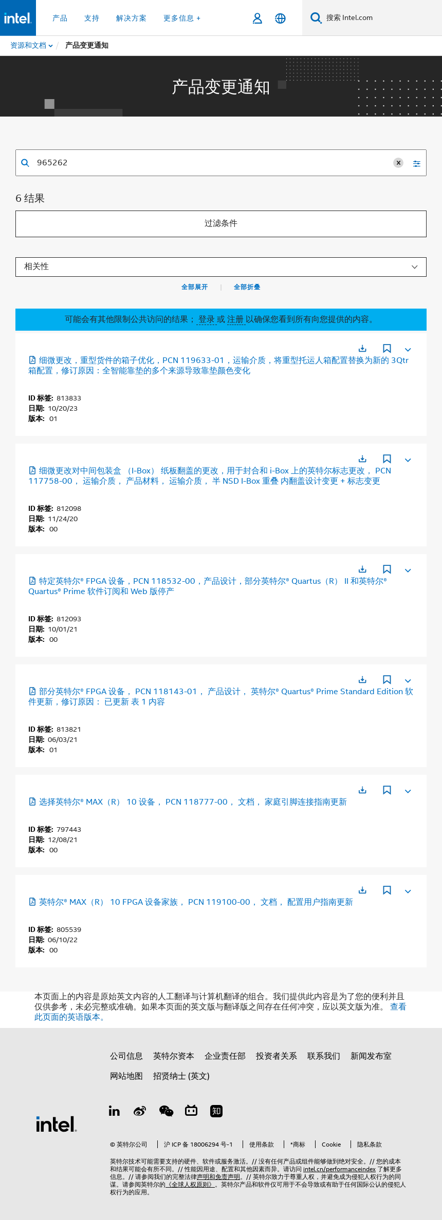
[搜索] (316, 17)
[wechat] (165, 1112)
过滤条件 (221, 223)
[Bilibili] (191, 1112)
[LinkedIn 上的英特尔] (114, 1112)
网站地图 (126, 1076)
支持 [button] (92, 18)
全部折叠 (247, 287)
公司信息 (126, 1056)
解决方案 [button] (131, 18)
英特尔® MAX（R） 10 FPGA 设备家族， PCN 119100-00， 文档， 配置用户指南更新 (190, 902)
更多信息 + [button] (182, 18)
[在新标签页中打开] (362, 348)
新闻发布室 (371, 1056)
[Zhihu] (216, 1112)
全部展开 (194, 287)
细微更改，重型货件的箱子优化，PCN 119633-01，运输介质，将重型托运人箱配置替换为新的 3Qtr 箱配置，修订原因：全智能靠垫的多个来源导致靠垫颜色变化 (218, 365)
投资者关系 (276, 1056)
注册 (236, 319)
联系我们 (323, 1056)
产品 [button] (60, 18)
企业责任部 (225, 1056)
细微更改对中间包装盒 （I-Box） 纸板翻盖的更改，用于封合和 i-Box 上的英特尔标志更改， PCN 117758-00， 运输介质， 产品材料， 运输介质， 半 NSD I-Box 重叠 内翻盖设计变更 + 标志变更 (209, 476)
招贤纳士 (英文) (181, 1076)
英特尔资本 (173, 1056)
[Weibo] (140, 1112)
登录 (206, 319)
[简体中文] (280, 18)
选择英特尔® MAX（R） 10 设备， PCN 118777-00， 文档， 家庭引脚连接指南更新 (187, 802)
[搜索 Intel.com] (382, 18)
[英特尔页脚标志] (56, 1123)
